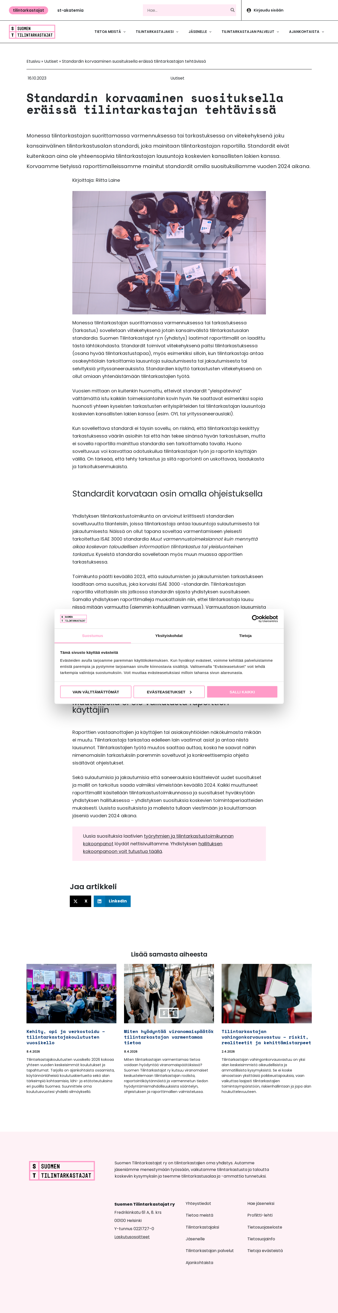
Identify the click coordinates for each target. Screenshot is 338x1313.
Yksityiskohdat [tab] (169, 635)
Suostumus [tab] (92, 635)
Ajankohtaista (199, 1263)
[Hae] (232, 10)
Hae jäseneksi (260, 1203)
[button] (28, 10)
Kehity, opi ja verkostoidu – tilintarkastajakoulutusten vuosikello (65, 1037)
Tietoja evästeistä (265, 1251)
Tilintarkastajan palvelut (210, 1251)
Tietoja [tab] (245, 635)
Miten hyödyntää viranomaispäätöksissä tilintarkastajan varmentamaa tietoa (176, 1037)
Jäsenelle (195, 1239)
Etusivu (33, 61)
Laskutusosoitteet (132, 1237)
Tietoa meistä (199, 1215)
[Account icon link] (289, 10)
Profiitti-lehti (260, 1215)
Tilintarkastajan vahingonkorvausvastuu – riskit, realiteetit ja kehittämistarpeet (266, 1037)
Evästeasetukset (169, 692)
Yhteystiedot (198, 1203)
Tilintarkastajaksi (202, 1227)
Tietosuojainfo (261, 1239)
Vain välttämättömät (96, 692)
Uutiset (51, 61)
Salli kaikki (242, 692)
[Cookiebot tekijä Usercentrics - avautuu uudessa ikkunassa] (255, 618)
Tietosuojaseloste (264, 1227)
